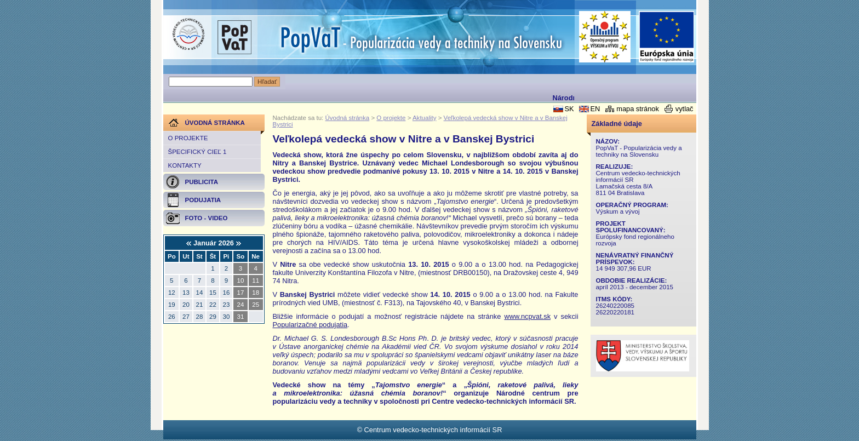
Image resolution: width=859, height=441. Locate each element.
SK (569, 109)
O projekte (188, 138)
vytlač (684, 109)
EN (595, 109)
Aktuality (425, 117)
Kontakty (185, 165)
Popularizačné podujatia (310, 324)
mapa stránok (637, 109)
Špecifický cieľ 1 (197, 151)
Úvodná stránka (347, 117)
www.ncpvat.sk (527, 316)
